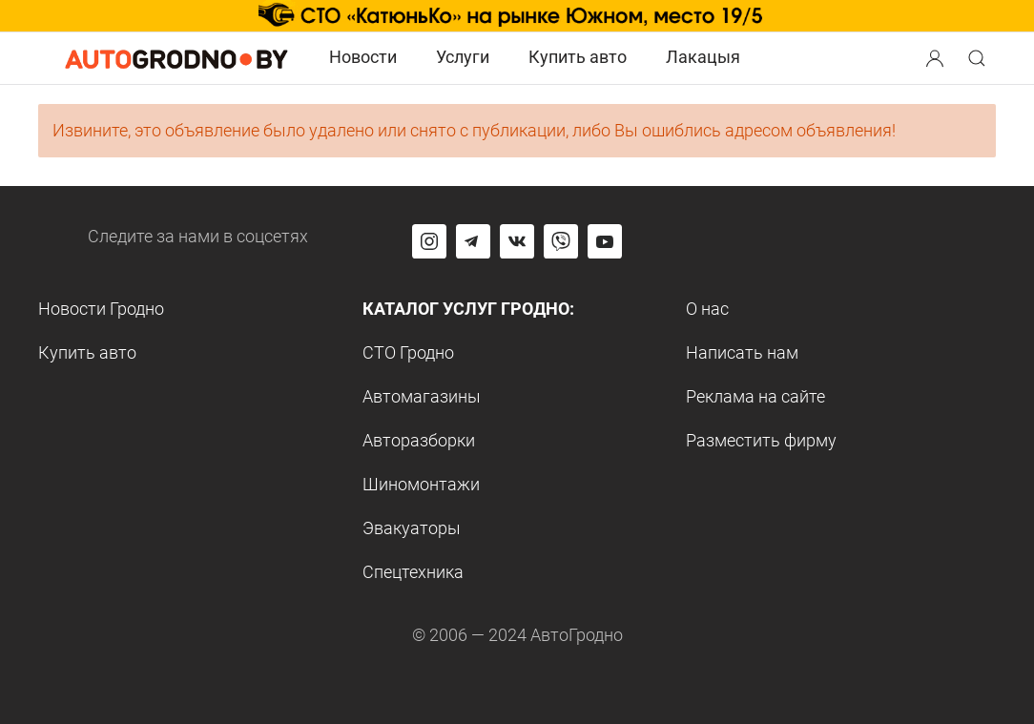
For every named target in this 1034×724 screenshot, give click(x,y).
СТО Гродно (408, 352)
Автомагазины (421, 396)
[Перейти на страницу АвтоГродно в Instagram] (429, 241)
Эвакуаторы (411, 528)
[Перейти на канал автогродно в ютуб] (605, 241)
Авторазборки (418, 440)
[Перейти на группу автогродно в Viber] (561, 241)
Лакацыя (703, 57)
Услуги (462, 57)
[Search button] (935, 58)
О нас (707, 309)
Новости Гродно (101, 309)
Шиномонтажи (421, 484)
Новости (363, 57)
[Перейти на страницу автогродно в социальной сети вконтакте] (517, 241)
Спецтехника (413, 572)
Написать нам (742, 352)
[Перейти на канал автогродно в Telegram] (473, 241)
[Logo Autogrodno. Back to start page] (176, 57)
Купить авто (577, 57)
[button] (937, 56)
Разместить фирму (761, 440)
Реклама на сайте (755, 396)
